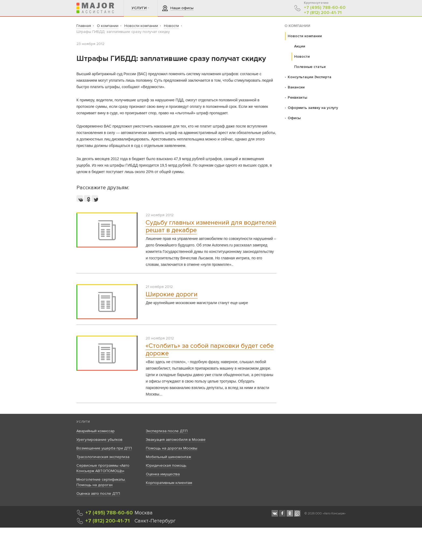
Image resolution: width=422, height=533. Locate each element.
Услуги (83, 422)
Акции (299, 46)
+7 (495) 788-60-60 (325, 7)
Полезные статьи (310, 66)
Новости (302, 56)
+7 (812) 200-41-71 (323, 12)
